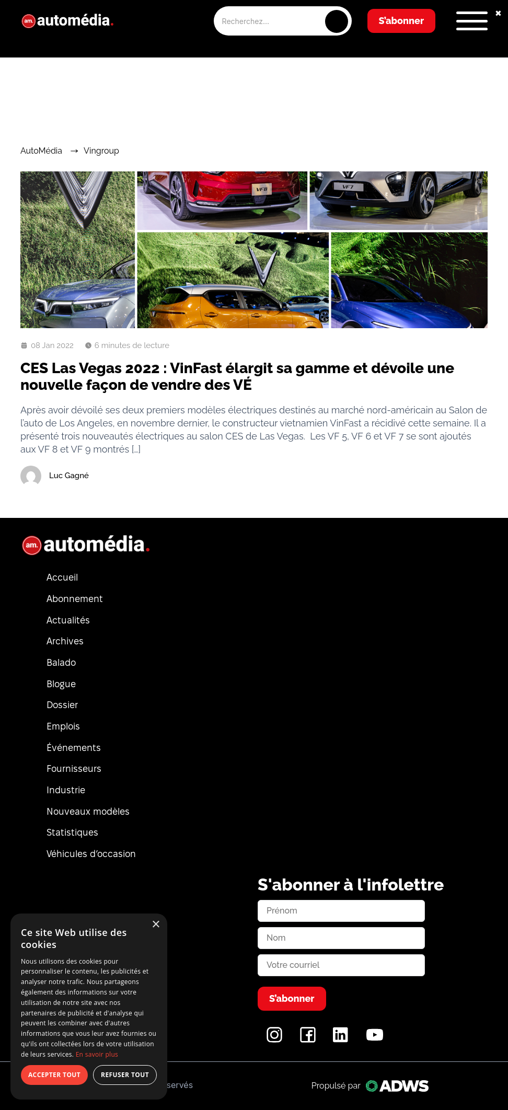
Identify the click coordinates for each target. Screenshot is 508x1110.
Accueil (62, 577)
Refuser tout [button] (125, 1074)
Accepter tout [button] (54, 1074)
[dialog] (88, 1007)
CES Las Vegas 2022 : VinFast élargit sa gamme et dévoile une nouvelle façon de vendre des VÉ (237, 377)
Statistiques (72, 832)
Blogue (61, 684)
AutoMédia (41, 151)
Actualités (68, 620)
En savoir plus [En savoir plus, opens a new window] (97, 1054)
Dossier (62, 705)
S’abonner (401, 20)
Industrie (66, 790)
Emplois (63, 726)
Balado (61, 662)
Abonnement (75, 599)
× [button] (155, 925)
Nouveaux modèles (88, 811)
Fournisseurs (74, 768)
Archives (65, 641)
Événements (74, 748)
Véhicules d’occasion (91, 854)
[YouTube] (374, 1040)
